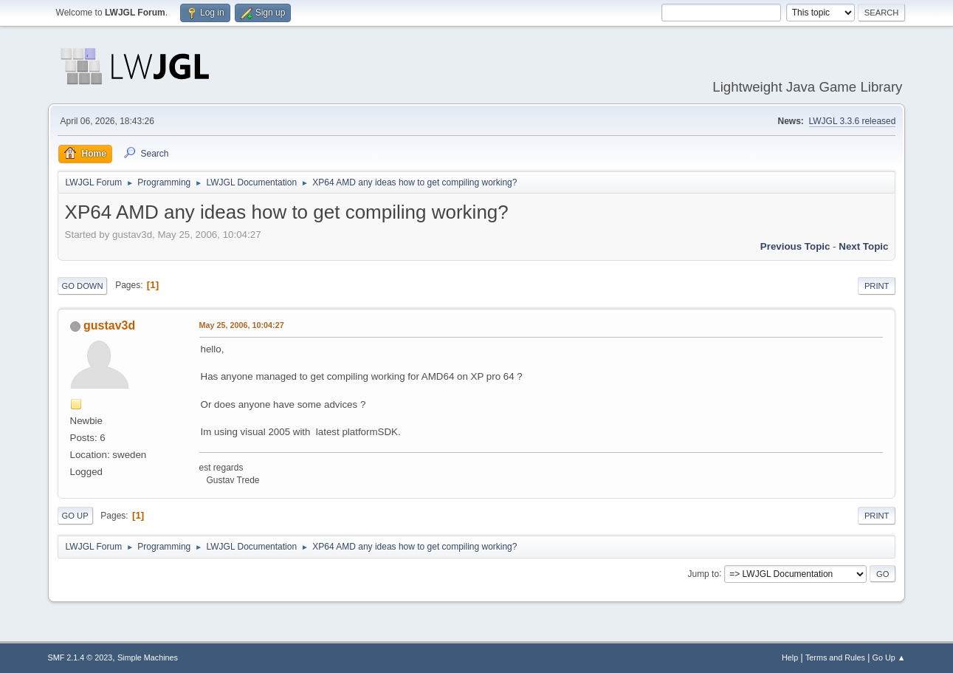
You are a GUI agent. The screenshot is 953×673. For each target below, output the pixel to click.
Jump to (703, 573)
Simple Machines (147, 657)
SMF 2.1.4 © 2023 (80, 657)
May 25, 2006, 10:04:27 (241, 325)
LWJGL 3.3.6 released (852, 121)
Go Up (75, 515)
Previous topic (795, 246)
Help (790, 657)
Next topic (863, 246)
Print (877, 285)
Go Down (82, 285)
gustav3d (109, 325)
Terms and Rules (835, 657)
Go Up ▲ (889, 657)
